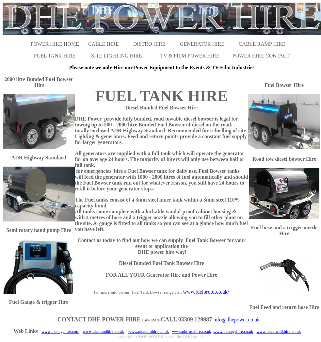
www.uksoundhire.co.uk (103, 331)
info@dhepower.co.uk (236, 319)
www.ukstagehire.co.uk (233, 331)
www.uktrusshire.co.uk (191, 331)
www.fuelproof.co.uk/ (205, 292)
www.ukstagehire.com (60, 331)
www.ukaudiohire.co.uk (148, 331)
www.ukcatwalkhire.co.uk (278, 331)
